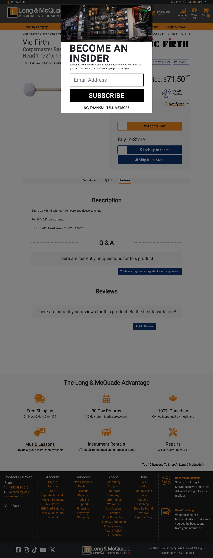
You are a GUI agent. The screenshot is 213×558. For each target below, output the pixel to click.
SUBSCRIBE (106, 95)
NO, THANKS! (94, 108)
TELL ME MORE (117, 108)
